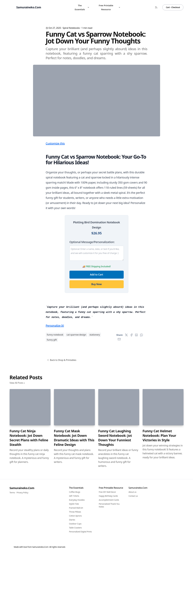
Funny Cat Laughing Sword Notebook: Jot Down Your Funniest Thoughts (115, 595)
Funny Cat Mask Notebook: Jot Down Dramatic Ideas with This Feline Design (74, 595)
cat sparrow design (76, 492)
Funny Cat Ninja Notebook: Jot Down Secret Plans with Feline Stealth (29, 595)
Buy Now (96, 340)
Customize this (55, 199)
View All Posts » (17, 540)
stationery (95, 492)
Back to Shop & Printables (61, 517)
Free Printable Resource (109, 7)
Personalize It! (55, 483)
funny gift (52, 497)
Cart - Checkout (173, 7)
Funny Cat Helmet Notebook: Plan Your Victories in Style (159, 593)
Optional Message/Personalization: (92, 298)
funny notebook (55, 492)
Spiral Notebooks (71, 27)
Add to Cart (96, 330)
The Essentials (82, 7)
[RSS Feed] (156, 7)
